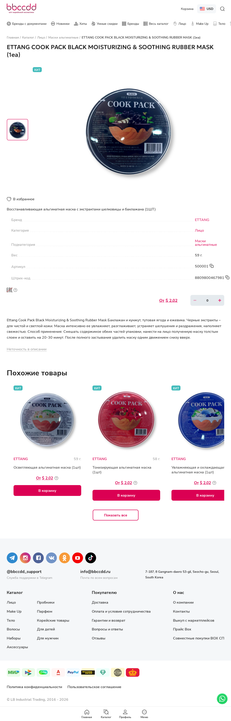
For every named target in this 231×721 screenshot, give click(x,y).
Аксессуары (17, 646)
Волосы (13, 629)
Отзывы (98, 638)
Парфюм (44, 611)
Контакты (181, 611)
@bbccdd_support (24, 571)
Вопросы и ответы (107, 629)
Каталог (106, 714)
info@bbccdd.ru (95, 571)
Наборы (14, 638)
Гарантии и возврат (108, 620)
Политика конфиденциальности (34, 686)
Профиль (125, 714)
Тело (11, 620)
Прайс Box (182, 629)
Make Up (14, 611)
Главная (86, 714)
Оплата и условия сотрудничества (121, 611)
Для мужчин (48, 638)
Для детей (46, 629)
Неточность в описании (26, 349)
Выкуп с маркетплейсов (193, 620)
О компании (183, 602)
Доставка (100, 602)
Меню (144, 714)
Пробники (45, 602)
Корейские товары (53, 620)
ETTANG (202, 219)
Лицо (199, 230)
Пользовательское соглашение (94, 686)
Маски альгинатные (206, 242)
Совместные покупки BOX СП (198, 638)
